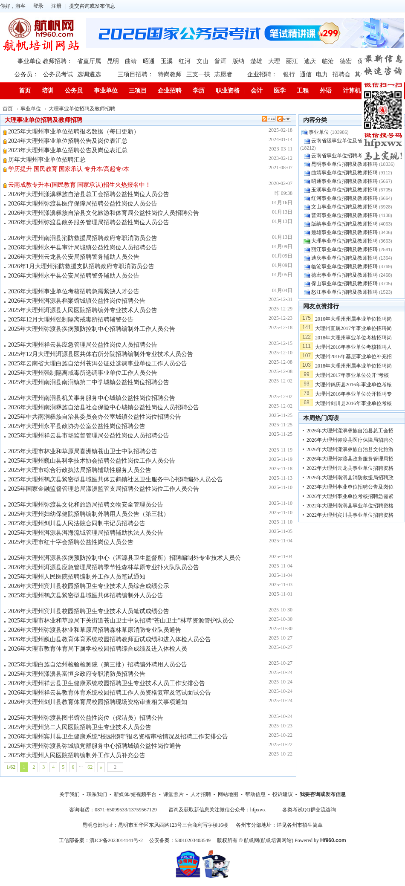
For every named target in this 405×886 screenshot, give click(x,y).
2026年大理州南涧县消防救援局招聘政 (350, 478)
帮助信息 (255, 794)
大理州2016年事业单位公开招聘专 (353, 394)
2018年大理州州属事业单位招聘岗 (353, 366)
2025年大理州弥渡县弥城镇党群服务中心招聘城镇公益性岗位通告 (94, 746)
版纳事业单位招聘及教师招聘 (344, 224)
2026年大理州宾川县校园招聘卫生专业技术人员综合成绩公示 (88, 586)
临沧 (328, 61)
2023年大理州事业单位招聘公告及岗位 (350, 487)
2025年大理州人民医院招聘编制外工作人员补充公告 (76, 755)
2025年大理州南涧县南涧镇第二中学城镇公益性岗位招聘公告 (88, 382)
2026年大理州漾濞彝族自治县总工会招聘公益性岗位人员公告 (88, 194)
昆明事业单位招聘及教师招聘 (344, 164)
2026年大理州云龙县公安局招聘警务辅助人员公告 (73, 257)
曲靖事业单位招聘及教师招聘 (344, 173)
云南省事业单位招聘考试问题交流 (349, 156)
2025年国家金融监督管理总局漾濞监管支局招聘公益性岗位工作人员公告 (103, 489)
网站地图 (228, 794)
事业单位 (106, 90)
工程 (303, 90)
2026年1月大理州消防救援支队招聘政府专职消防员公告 (81, 266)
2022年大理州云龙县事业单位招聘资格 (350, 468)
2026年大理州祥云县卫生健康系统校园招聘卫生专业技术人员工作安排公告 (106, 683)
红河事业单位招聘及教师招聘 (344, 198)
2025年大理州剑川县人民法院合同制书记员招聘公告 (76, 523)
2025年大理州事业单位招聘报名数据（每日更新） (73, 131)
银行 (289, 74)
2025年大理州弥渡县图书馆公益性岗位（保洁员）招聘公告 (85, 718)
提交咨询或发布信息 (92, 6)
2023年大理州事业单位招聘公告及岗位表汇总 (67, 150)
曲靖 (131, 61)
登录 (38, 6)
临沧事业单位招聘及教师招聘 (344, 266)
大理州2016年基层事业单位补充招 (353, 356)
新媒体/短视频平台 (135, 794)
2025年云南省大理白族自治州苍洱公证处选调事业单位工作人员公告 (97, 363)
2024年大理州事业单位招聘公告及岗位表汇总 (67, 141)
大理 (274, 61)
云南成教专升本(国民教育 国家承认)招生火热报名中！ (79, 185)
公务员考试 (58, 74)
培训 (48, 90)
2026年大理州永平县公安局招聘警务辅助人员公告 (73, 275)
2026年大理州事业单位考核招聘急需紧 (350, 496)
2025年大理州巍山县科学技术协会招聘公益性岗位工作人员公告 (91, 460)
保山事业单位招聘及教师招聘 (344, 284)
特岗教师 (170, 74)
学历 (199, 90)
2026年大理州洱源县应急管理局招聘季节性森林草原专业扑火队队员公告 (103, 567)
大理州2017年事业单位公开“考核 (352, 375)
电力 (322, 74)
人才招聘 (201, 794)
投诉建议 (282, 794)
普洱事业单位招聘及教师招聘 (344, 215)
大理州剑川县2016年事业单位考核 (353, 403)
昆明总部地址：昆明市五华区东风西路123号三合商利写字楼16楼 (155, 825)
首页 (25, 90)
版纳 (238, 61)
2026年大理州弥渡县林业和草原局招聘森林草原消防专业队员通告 (94, 630)
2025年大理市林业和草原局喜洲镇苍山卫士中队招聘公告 (82, 451)
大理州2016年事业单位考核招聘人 (353, 347)
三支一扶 (198, 74)
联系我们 (97, 794)
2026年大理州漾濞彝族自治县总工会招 (350, 431)
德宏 (346, 61)
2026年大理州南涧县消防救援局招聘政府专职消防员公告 (82, 238)
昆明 (113, 61)
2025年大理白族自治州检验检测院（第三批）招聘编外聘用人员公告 (97, 664)
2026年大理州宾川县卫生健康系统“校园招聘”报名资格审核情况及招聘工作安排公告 (118, 736)
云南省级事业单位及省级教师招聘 (349, 141)
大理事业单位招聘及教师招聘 (82, 109)
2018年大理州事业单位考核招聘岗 (353, 338)
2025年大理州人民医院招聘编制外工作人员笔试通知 (76, 576)
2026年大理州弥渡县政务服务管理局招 (350, 459)
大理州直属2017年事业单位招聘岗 (353, 328)
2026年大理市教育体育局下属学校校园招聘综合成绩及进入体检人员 (97, 649)
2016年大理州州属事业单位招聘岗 (353, 319)
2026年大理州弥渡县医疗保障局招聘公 (350, 440)
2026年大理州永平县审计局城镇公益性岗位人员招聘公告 (82, 247)
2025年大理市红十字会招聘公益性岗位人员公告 (70, 542)
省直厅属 (89, 61)
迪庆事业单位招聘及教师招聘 (344, 258)
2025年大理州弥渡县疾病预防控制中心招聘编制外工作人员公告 (91, 329)
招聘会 (341, 74)
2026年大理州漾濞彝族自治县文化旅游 (350, 449)
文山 (202, 61)
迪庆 (310, 61)
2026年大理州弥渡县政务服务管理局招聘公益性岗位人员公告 (88, 222)
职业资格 (228, 90)
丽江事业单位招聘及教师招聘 (344, 249)
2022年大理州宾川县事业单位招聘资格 (350, 515)
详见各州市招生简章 (300, 825)
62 (90, 767)
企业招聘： (262, 74)
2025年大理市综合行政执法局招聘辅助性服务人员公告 (79, 470)
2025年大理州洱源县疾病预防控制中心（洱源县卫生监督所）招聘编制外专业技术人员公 (124, 558)
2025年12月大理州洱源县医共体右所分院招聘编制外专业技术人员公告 (100, 354)
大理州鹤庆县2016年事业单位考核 (353, 385)
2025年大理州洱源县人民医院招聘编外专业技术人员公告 (82, 310)
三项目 (138, 90)
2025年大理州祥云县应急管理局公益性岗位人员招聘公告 (82, 345)
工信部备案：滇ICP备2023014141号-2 (101, 840)
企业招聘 (170, 90)
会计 (257, 90)
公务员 (74, 90)
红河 (185, 61)
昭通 (149, 61)
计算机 (352, 90)
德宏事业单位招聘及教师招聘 (344, 275)
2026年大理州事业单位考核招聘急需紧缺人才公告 (73, 291)
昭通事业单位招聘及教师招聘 (344, 181)
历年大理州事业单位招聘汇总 (47, 159)
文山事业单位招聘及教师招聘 (344, 207)
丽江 (292, 61)
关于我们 (69, 794)
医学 (280, 90)
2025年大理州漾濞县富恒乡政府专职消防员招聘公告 (76, 674)
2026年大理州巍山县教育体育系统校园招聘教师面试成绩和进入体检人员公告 (109, 639)
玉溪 (167, 61)
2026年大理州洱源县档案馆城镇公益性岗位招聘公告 (76, 301)
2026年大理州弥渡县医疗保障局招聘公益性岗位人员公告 (82, 203)
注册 (56, 6)
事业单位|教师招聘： (44, 61)
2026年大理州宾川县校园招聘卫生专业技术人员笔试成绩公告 (88, 611)
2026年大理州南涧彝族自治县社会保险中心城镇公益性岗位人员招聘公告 (103, 407)
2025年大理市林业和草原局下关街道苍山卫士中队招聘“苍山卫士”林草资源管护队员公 (121, 620)
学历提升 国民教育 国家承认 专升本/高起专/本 (68, 169)
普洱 (220, 61)
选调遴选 (89, 74)
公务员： (26, 74)
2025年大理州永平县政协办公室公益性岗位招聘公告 (76, 426)
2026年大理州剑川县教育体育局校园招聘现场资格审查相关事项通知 (97, 702)
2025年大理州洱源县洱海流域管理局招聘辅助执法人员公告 (85, 533)
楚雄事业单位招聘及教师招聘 (344, 232)
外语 (326, 90)
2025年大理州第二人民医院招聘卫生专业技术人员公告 (79, 727)
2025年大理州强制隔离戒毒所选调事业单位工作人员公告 (82, 373)
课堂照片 (173, 794)
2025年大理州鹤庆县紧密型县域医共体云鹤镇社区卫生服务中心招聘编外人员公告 (115, 479)
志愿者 (223, 74)
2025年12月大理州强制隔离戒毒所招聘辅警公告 (70, 319)
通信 (306, 74)
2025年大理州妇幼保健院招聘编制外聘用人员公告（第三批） (88, 514)
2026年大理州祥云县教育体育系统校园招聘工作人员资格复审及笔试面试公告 (109, 692)
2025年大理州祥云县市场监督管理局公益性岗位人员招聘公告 (88, 435)
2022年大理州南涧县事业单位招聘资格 (350, 506)
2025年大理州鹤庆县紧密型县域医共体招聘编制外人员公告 (85, 595)
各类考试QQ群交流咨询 (309, 810)
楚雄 (256, 61)
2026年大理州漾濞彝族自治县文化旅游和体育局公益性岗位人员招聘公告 (103, 213)
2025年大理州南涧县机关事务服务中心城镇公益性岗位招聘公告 (91, 398)
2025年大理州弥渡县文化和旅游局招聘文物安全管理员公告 (85, 504)
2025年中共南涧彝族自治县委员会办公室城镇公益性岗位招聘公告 (94, 417)
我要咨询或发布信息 (323, 794)
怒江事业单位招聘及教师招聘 (344, 292)
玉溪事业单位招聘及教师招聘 (344, 190)
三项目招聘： (135, 74)
